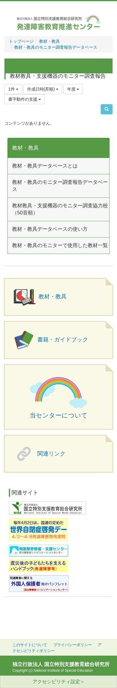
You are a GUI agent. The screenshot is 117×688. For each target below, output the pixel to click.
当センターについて (59, 415)
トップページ (21, 41)
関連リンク (51, 453)
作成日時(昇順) (42, 89)
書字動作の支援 (24, 99)
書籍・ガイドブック (62, 339)
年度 (73, 89)
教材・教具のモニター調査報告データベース (55, 47)
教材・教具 (49, 41)
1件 (13, 89)
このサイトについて (29, 645)
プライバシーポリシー (72, 645)
